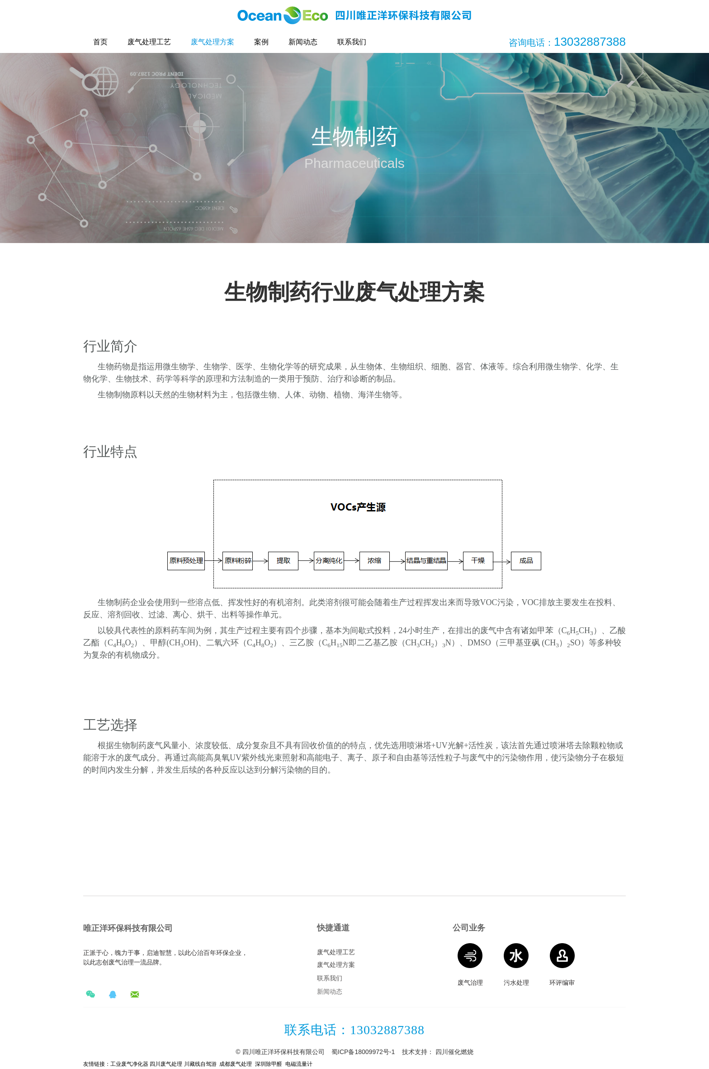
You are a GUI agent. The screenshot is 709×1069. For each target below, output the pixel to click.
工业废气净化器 (129, 1064)
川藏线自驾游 (200, 1064)
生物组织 (407, 366)
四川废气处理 (165, 1064)
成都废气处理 (235, 1064)
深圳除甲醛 (268, 1064)
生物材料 (195, 394)
